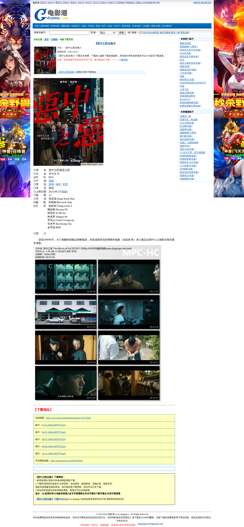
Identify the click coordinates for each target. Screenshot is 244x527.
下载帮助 (123, 59)
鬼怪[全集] (185, 66)
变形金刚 (184, 32)
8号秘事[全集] (186, 169)
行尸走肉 (143, 32)
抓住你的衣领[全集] (189, 172)
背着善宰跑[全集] (188, 159)
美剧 (98, 26)
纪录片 (117, 26)
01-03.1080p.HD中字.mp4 (54, 425)
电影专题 (155, 26)
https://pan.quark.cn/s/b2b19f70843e (67, 460)
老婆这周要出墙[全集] (190, 106)
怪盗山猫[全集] (187, 92)
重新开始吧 (185, 43)
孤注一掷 (175, 32)
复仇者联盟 (153, 32)
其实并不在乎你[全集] (190, 50)
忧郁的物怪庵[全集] (189, 102)
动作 (58, 184)
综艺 (104, 26)
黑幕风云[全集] (187, 175)
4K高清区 (136, 26)
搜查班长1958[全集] (189, 162)
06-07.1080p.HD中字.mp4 (54, 439)
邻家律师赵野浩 (187, 96)
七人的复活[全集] (188, 165)
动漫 (109, 26)
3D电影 (146, 26)
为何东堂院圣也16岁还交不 (193, 83)
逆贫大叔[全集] (187, 149)
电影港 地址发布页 (202, 2)
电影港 (64, 499)
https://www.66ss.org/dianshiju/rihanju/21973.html (68, 418)
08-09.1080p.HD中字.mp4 (54, 446)
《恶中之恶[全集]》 (66, 72)
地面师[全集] (186, 129)
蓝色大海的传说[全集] (190, 63)
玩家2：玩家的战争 (189, 142)
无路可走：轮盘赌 (188, 119)
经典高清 (55, 26)
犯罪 (65, 184)
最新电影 (45, 26)
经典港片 (75, 26)
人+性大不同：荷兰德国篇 (192, 152)
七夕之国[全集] (187, 123)
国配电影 (65, 26)
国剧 (84, 26)
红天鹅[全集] (186, 126)
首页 (37, 26)
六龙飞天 (184, 89)
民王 (182, 59)
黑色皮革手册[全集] (189, 56)
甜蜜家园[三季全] (188, 132)
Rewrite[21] (185, 99)
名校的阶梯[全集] (188, 155)
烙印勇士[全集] (187, 79)
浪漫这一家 (185, 116)
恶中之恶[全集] (105, 43)
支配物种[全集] (187, 178)
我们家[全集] (186, 136)
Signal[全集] (185, 53)
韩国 (51, 181)
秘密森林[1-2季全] (188, 46)
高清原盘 (126, 26)
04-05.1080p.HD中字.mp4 (54, 432)
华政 (182, 76)
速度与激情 (165, 32)
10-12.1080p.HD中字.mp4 (54, 453)
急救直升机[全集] (188, 69)
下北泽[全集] (186, 73)
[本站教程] (167, 26)
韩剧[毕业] (185, 146)
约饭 (182, 86)
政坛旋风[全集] (187, 139)
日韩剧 (91, 26)
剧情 (51, 184)
